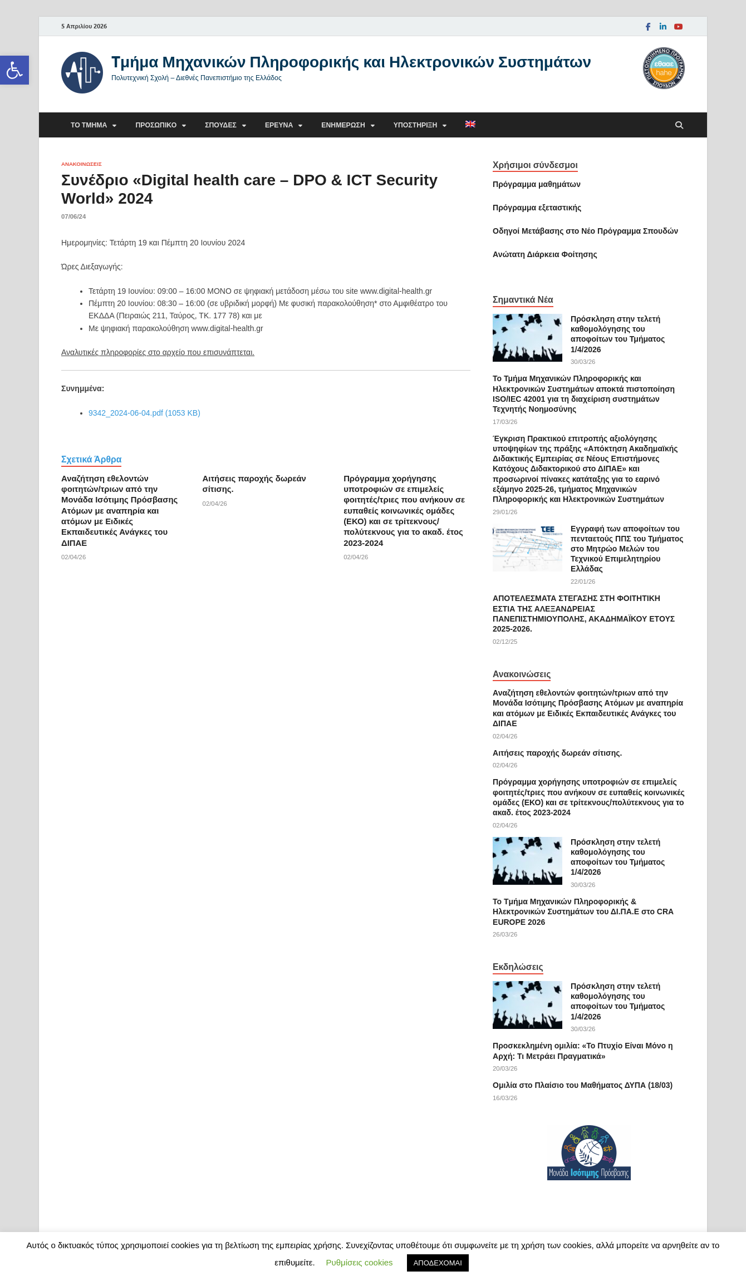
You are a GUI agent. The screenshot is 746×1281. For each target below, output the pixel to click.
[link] (14, 70)
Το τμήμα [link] (89, 125)
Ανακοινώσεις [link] (81, 164)
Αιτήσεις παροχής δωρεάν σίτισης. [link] (557, 752)
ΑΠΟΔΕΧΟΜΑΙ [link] (438, 1263)
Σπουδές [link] (221, 125)
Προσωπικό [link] (155, 125)
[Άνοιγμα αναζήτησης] (679, 125)
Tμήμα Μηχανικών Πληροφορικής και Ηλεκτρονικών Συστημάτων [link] (351, 61)
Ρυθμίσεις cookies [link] (359, 1262)
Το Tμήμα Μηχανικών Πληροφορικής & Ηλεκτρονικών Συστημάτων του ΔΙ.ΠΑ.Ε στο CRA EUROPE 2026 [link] (583, 911)
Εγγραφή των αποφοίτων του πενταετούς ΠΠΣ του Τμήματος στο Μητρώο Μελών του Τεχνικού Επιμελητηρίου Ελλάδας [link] (627, 549)
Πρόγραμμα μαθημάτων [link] (537, 184)
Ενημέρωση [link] (343, 125)
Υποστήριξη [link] (416, 125)
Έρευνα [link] (279, 125)
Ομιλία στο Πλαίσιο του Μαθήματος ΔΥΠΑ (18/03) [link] (583, 1085)
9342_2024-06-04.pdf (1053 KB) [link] (144, 412)
